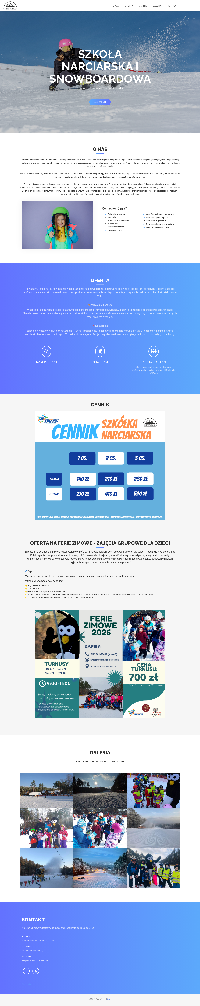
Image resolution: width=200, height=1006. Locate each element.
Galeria (157, 6)
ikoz (109, 999)
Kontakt (172, 6)
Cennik (143, 6)
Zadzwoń (100, 102)
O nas (116, 6)
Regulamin (26, 984)
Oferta (129, 6)
